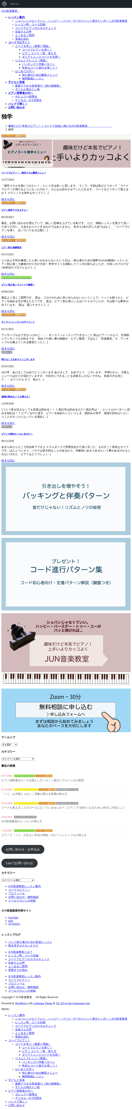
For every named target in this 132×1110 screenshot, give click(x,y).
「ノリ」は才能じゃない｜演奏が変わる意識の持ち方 (34, 793)
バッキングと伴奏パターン (38, 64)
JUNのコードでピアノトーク (26, 790)
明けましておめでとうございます (18, 359)
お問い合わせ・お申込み (23, 849)
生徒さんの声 (23, 31)
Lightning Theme (42, 1003)
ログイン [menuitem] (15, 4)
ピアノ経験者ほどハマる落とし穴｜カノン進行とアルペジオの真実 (42, 780)
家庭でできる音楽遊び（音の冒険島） (38, 85)
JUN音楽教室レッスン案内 (24, 886)
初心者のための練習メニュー (40, 74)
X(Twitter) (14, 923)
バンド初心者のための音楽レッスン (30, 942)
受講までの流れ (18, 970)
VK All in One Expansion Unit (73, 1003)
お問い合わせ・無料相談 (23, 897)
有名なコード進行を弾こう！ (40, 67)
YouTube (13, 917)
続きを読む (8, 199)
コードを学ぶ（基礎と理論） (33, 46)
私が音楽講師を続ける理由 (67, 790)
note (10, 920)
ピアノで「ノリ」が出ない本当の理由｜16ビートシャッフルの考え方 (44, 835)
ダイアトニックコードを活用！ (41, 56)
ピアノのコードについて (24, 776)
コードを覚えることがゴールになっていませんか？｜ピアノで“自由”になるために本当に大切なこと (63, 807)
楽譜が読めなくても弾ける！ (15, 396)
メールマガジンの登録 (22, 900)
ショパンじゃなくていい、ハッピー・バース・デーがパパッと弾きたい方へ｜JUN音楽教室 (71, 20)
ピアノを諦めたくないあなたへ (17, 434)
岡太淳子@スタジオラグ (23, 945)
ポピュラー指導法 (26, 96)
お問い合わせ (16, 1105)
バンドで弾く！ (18, 1101)
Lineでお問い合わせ (19, 863)
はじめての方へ (24, 71)
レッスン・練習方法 (44, 776)
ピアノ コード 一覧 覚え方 (39, 53)
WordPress (21, 1003)
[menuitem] (4, 4)
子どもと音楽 (16, 1080)
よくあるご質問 (24, 35)
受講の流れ (22, 38)
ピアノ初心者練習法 (11, 247)
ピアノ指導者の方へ (20, 1090)
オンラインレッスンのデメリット (18, 322)
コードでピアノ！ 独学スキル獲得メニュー (23, 172)
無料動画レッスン (33, 78)
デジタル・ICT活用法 (28, 100)
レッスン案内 (16, 1015)
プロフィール (16, 893)
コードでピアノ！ (19, 889)
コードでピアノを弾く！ (37, 49)
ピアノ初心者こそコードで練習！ (18, 284)
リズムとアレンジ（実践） (31, 60)
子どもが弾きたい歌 (27, 89)
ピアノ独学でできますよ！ (14, 210)
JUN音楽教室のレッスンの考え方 (21, 821)
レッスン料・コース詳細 (30, 24)
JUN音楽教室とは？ (20, 952)
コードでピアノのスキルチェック (35, 28)
